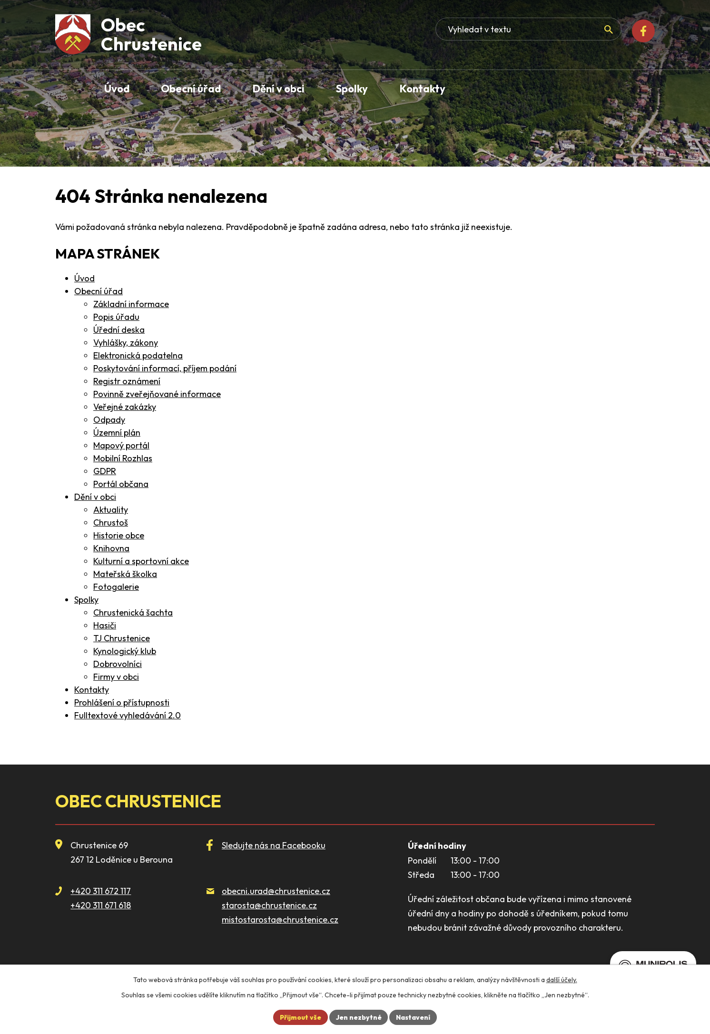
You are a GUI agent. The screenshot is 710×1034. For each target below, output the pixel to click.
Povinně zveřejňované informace (157, 393)
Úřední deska (119, 329)
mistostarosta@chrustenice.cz (280, 919)
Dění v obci (95, 496)
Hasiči (104, 625)
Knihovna (111, 548)
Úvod (84, 278)
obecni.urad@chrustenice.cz (276, 890)
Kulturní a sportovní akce (141, 561)
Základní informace (131, 303)
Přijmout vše (300, 1017)
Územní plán (116, 432)
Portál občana (120, 483)
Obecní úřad (98, 291)
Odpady (109, 419)
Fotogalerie (116, 586)
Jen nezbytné (359, 1017)
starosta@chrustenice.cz (269, 905)
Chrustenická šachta (133, 612)
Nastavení (413, 1017)
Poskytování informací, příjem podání (165, 368)
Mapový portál (121, 445)
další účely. (561, 979)
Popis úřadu (116, 316)
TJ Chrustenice (121, 638)
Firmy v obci (116, 676)
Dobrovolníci (117, 663)
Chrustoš (110, 522)
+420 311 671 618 (100, 905)
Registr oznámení (126, 381)
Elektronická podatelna (138, 355)
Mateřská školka (125, 573)
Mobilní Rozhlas (122, 458)
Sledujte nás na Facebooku (273, 845)
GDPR (104, 471)
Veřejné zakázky (124, 406)
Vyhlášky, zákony (125, 342)
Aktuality (110, 509)
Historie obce (118, 535)
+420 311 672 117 (100, 890)
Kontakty (91, 689)
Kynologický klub (124, 651)
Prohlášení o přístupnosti (121, 702)
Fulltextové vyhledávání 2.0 (127, 715)
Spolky (86, 599)
